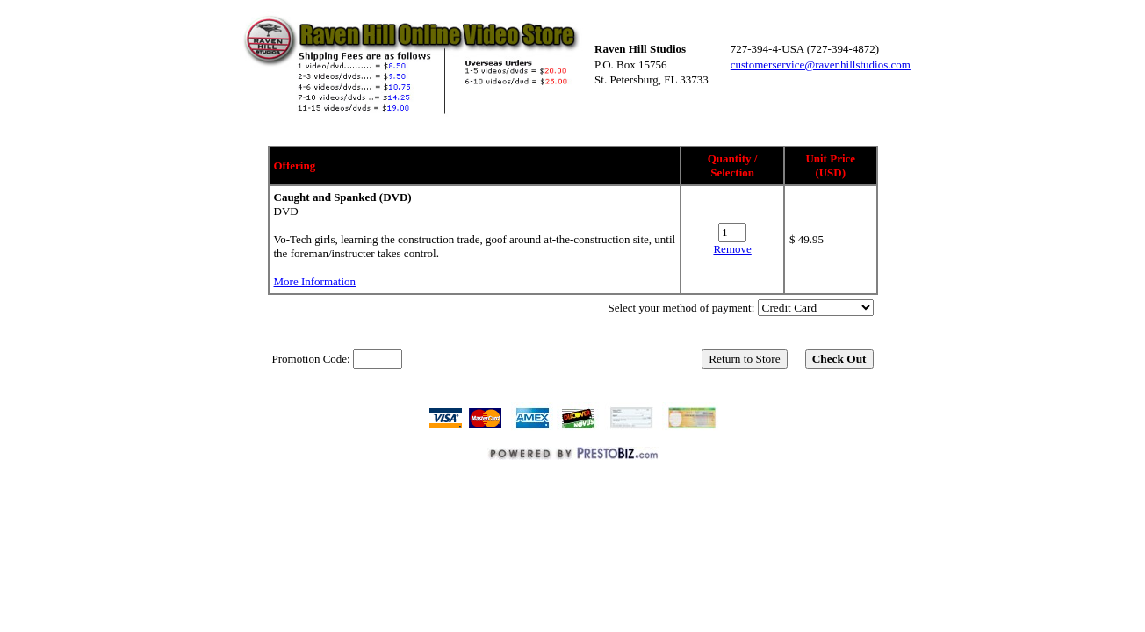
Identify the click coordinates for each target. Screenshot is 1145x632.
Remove (732, 248)
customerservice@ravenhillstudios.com (821, 64)
